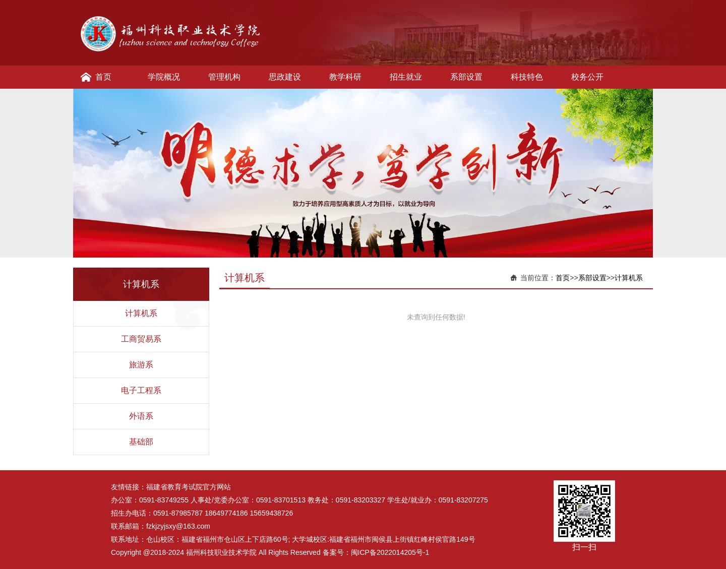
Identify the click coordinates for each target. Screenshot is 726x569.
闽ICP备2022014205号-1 (390, 552)
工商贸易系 (141, 339)
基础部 (141, 441)
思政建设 (285, 77)
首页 (103, 77)
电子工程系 (141, 390)
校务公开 (587, 77)
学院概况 (164, 77)
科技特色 (527, 77)
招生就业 (406, 77)
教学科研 (345, 77)
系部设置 (466, 77)
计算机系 (141, 313)
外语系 (141, 416)
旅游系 (141, 364)
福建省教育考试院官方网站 (188, 487)
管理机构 (224, 77)
